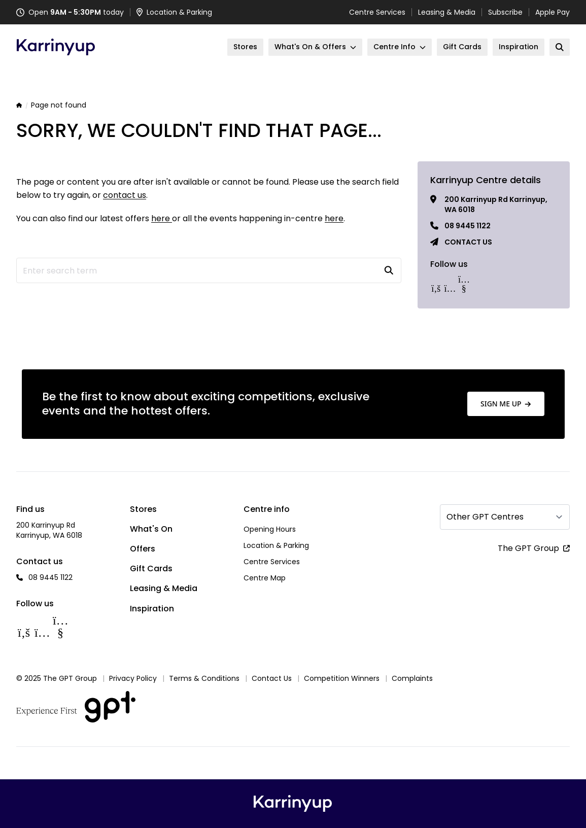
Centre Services (377, 12)
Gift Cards (151, 568)
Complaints (412, 678)
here (161, 218)
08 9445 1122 (467, 226)
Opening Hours (270, 529)
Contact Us (272, 678)
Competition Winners (342, 678)
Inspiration (152, 608)
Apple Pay (552, 12)
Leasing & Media (446, 12)
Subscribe (505, 12)
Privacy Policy (133, 678)
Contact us (468, 242)
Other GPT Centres (485, 517)
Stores (143, 509)
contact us (124, 195)
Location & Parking (276, 545)
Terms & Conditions (204, 678)
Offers (142, 549)
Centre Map (265, 578)
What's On (151, 529)
